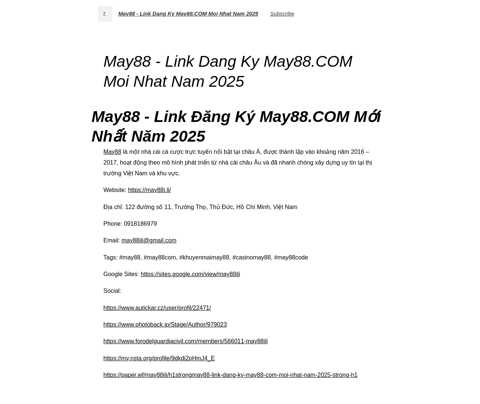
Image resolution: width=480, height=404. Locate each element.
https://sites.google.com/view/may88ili (190, 274)
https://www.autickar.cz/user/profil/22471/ (157, 308)
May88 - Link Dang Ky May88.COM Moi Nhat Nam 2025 (188, 14)
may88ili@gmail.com (148, 240)
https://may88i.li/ (149, 190)
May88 (112, 152)
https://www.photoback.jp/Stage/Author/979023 (165, 324)
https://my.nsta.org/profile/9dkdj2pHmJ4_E (159, 358)
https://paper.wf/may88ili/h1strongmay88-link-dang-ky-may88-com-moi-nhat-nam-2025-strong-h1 (231, 375)
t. (105, 14)
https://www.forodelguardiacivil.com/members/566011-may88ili (186, 341)
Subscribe (282, 14)
